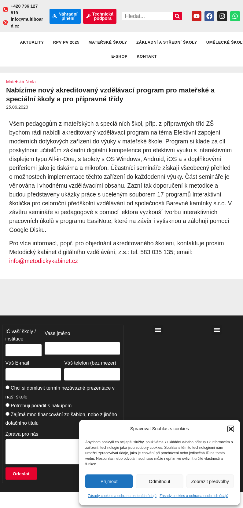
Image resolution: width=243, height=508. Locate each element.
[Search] (177, 16)
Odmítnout (159, 481)
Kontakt (147, 56)
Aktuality (32, 42)
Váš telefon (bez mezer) (90, 363)
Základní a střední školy (166, 42)
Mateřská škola (21, 81)
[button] (231, 429)
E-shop (119, 56)
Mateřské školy (108, 42)
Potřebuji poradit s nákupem (41, 405)
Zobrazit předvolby (210, 481)
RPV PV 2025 (66, 42)
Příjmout (109, 481)
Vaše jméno (57, 333)
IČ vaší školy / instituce (21, 335)
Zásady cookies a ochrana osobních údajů (122, 496)
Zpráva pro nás (22, 434)
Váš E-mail (17, 363)
